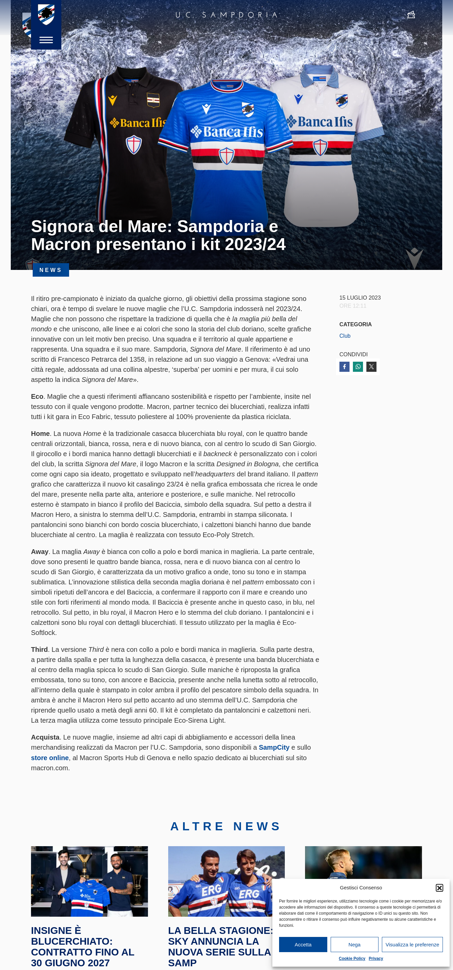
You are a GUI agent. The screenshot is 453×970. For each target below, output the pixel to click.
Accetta (303, 944)
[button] (439, 887)
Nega (355, 944)
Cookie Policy (352, 958)
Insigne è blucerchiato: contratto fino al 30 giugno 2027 (83, 948)
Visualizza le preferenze (412, 944)
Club (345, 336)
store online (50, 757)
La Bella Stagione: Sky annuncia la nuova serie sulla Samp (222, 948)
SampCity (274, 747)
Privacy (376, 958)
